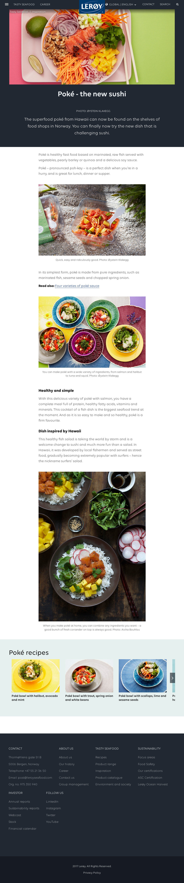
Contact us (66, 777)
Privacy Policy (92, 873)
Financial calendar (22, 828)
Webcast (15, 815)
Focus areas (146, 757)
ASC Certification (150, 777)
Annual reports (19, 801)
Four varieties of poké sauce (77, 286)
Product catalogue (108, 777)
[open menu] (6, 4)
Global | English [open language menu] (121, 4)
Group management (74, 784)
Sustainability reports (24, 808)
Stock (12, 822)
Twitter (50, 815)
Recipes (101, 757)
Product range (105, 764)
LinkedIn (52, 801)
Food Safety (146, 764)
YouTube (52, 822)
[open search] (169, 4)
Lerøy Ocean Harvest (153, 784)
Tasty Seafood (19, 12)
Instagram (53, 808)
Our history (67, 764)
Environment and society (113, 784)
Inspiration (39, 12)
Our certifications (150, 771)
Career (45, 4)
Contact (148, 4)
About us (65, 757)
